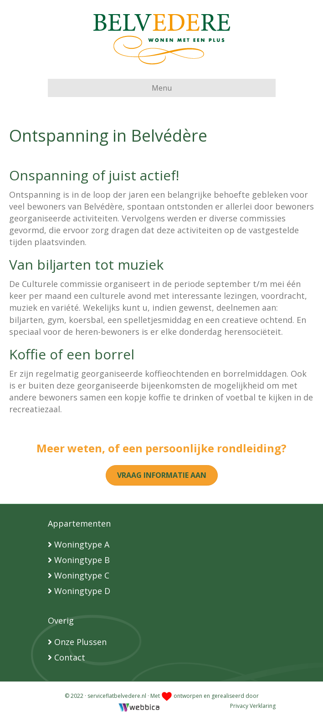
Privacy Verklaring (253, 706)
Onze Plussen (80, 641)
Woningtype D (82, 590)
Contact (69, 657)
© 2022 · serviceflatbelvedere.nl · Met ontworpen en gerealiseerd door (162, 696)
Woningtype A (81, 544)
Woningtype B (82, 559)
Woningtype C (81, 575)
